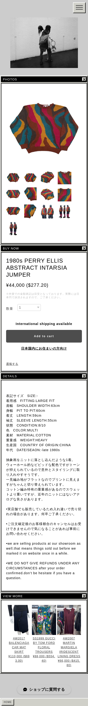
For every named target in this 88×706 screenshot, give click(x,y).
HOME (8, 702)
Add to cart (44, 336)
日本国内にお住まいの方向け (44, 348)
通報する (12, 364)
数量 (9, 308)
